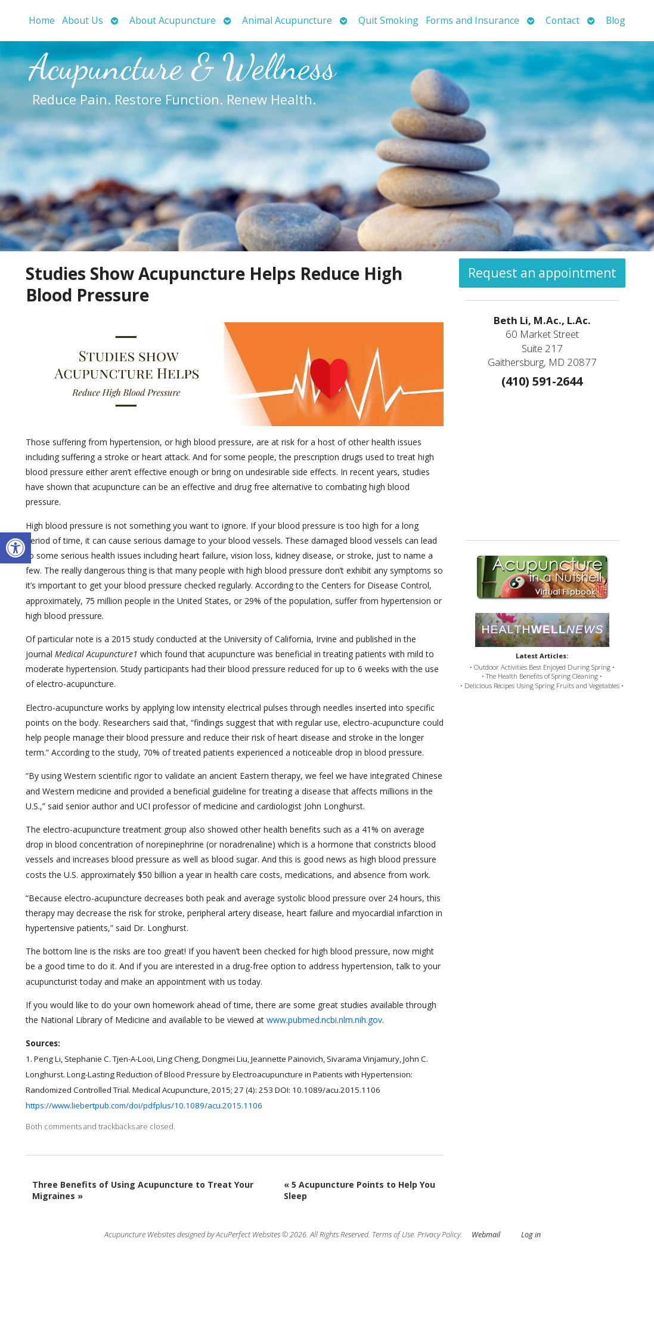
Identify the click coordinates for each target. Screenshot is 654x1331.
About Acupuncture (172, 20)
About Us (82, 20)
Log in (531, 1235)
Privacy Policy (438, 1235)
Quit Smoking (388, 20)
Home (42, 20)
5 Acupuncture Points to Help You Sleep (359, 1190)
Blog (615, 20)
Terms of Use (393, 1235)
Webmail (486, 1235)
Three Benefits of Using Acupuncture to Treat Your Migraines (142, 1190)
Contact (562, 20)
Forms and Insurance (472, 20)
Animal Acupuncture (287, 20)
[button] (15, 547)
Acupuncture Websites (139, 1235)
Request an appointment (542, 272)
